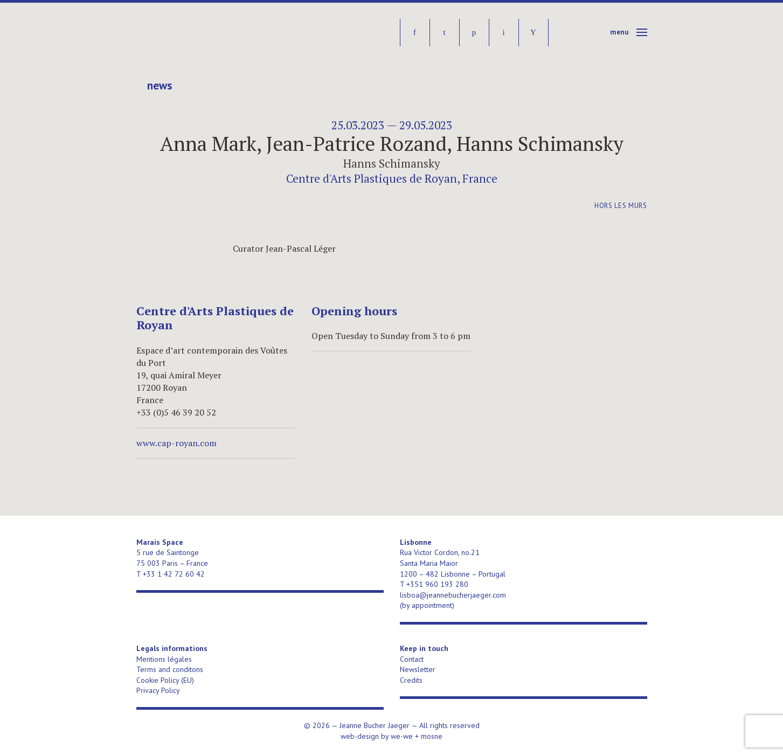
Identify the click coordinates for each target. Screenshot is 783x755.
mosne (431, 736)
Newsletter (417, 669)
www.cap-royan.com (176, 443)
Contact (412, 659)
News (159, 86)
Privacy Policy (158, 690)
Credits (411, 680)
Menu (619, 32)
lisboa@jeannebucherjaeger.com (453, 595)
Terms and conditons (169, 669)
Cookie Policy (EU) (165, 680)
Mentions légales (164, 659)
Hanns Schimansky (391, 163)
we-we (402, 736)
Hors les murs (620, 205)
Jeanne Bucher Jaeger (219, 32)
